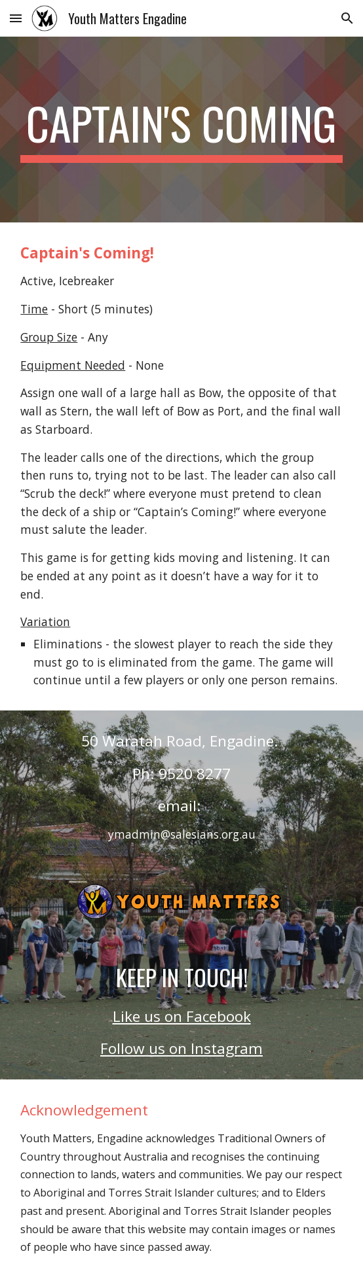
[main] (181, 129)
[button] (15, 18)
